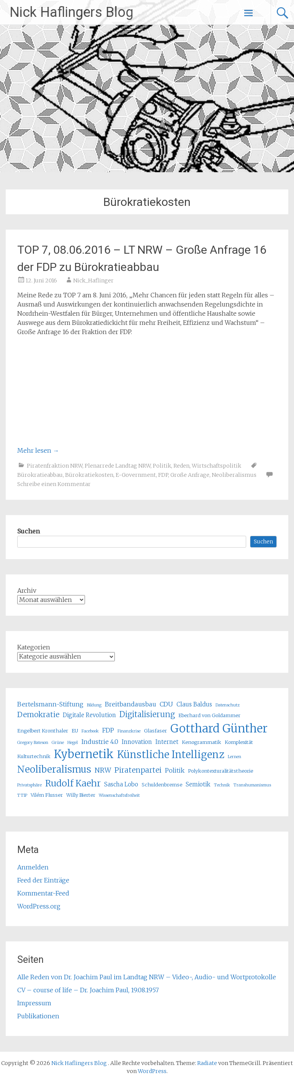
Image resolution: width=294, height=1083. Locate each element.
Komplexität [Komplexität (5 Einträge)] (239, 742)
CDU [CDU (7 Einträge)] (166, 704)
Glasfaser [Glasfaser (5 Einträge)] (155, 730)
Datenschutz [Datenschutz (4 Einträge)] (228, 705)
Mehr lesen (38, 450)
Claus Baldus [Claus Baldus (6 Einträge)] (194, 704)
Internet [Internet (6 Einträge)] (166, 741)
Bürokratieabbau (40, 474)
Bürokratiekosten (89, 474)
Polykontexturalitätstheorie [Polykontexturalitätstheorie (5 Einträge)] (220, 771)
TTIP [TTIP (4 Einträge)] (22, 795)
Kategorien (33, 647)
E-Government (136, 474)
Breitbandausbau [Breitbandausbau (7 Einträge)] (130, 704)
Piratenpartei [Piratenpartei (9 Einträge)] (138, 770)
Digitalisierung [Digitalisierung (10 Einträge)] (147, 714)
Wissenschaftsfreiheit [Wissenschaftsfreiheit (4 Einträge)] (119, 795)
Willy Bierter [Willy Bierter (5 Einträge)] (80, 795)
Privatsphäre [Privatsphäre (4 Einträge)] (29, 785)
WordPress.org (38, 906)
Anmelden (33, 867)
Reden (181, 465)
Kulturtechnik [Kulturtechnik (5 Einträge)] (34, 756)
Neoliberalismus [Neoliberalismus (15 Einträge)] (54, 769)
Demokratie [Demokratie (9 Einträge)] (38, 714)
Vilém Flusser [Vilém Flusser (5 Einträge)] (47, 795)
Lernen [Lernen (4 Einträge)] (234, 756)
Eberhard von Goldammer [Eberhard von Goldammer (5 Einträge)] (209, 715)
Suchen (28, 531)
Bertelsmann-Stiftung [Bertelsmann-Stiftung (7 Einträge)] (50, 704)
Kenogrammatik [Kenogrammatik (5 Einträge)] (201, 742)
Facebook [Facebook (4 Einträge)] (90, 731)
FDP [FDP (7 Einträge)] (108, 730)
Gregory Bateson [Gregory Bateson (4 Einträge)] (32, 742)
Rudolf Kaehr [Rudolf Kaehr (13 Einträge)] (73, 783)
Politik (162, 465)
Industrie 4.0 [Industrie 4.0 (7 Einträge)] (99, 741)
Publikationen (38, 1016)
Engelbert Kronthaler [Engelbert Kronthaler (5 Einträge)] (42, 730)
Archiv (26, 590)
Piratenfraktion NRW (54, 465)
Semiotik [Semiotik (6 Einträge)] (198, 784)
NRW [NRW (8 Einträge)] (103, 770)
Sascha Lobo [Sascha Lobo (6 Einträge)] (121, 784)
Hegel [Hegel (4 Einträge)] (72, 742)
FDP (163, 474)
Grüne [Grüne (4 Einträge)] (58, 742)
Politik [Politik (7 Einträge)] (175, 770)
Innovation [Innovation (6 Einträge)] (137, 741)
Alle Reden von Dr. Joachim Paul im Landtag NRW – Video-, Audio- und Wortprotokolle (146, 977)
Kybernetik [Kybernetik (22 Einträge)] (84, 754)
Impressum (34, 1003)
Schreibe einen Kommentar (54, 484)
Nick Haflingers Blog (71, 12)
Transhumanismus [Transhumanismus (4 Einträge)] (252, 785)
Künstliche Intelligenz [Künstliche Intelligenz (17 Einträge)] (170, 754)
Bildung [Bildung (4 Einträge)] (94, 705)
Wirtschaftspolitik (216, 465)
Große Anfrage (189, 474)
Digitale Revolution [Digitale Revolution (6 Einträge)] (89, 715)
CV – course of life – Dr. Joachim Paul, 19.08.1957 (88, 990)
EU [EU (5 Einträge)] (75, 730)
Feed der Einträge (43, 880)
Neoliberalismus (234, 474)
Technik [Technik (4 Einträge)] (222, 785)
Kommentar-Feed (43, 893)
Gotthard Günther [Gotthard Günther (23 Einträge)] (219, 728)
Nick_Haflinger (93, 280)
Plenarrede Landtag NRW (117, 465)
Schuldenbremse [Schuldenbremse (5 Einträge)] (162, 784)
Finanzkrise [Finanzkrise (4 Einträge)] (129, 731)
